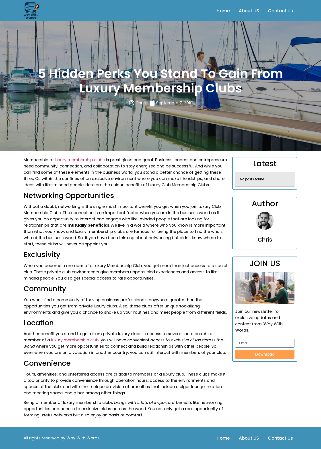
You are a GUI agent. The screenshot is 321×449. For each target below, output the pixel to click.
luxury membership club (75, 340)
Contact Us (280, 11)
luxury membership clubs (80, 160)
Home (223, 11)
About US (249, 11)
